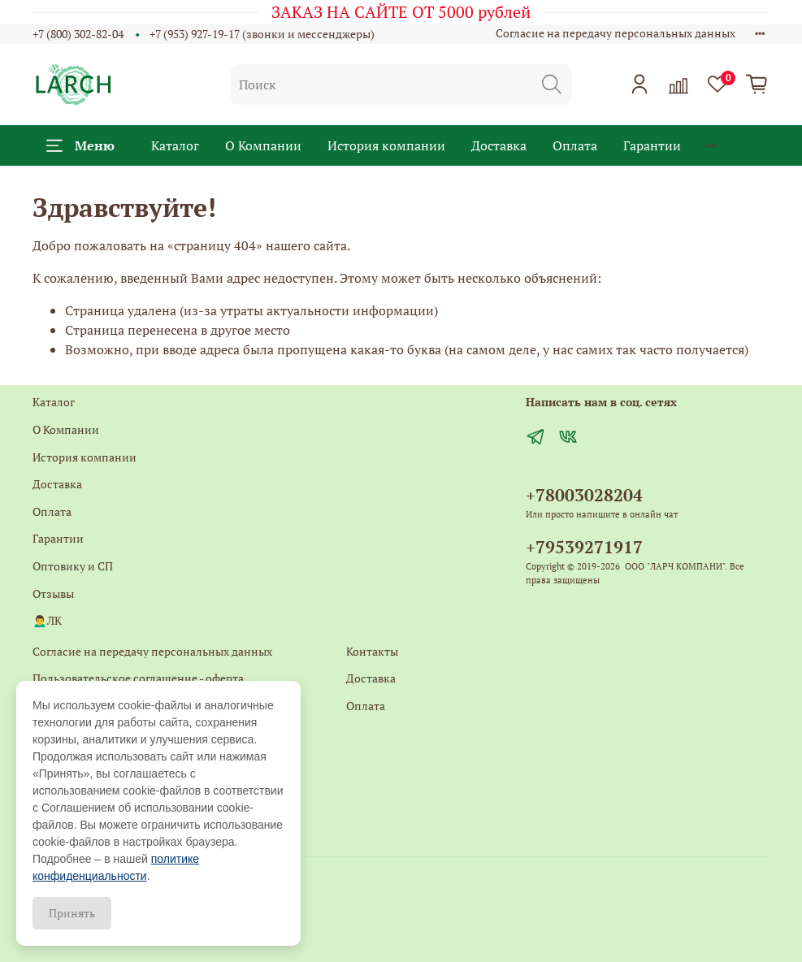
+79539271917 (584, 546)
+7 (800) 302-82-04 (78, 33)
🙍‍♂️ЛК (47, 620)
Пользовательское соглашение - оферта (138, 678)
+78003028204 (584, 494)
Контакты (372, 651)
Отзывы (53, 593)
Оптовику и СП (73, 566)
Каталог (175, 145)
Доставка (499, 145)
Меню (80, 145)
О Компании (263, 145)
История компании (386, 145)
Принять (72, 913)
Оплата (575, 145)
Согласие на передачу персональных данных (615, 33)
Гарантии (652, 145)
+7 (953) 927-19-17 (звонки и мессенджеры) (262, 33)
